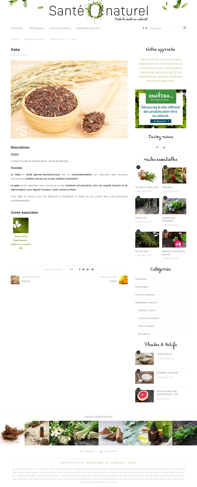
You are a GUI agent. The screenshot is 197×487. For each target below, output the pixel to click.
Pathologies (36, 28)
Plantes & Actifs (57, 39)
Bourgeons (144, 334)
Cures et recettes (59, 28)
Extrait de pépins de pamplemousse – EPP (167, 393)
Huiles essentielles (148, 318)
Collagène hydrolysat (167, 373)
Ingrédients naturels (87, 28)
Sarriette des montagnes (168, 219)
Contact (132, 463)
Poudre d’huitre (164, 354)
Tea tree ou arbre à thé (146, 187)
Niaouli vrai (141, 218)
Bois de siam (141, 251)
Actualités (16, 28)
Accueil (14, 39)
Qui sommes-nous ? (116, 463)
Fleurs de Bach (146, 326)
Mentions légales (95, 463)
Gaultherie (167, 187)
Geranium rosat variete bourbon (173, 253)
